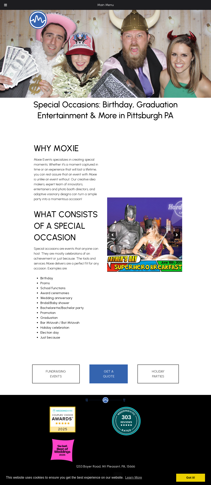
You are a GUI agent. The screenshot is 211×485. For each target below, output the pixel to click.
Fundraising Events (56, 373)
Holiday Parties (158, 373)
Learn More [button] (133, 477)
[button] (112, 235)
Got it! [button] (190, 477)
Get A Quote (108, 373)
